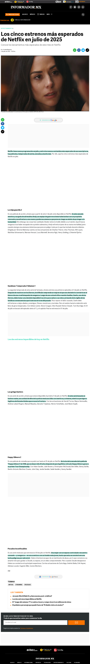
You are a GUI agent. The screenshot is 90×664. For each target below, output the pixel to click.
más (49, 14)
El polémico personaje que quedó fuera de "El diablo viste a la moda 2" (38, 605)
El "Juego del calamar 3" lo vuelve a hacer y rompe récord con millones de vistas (41, 602)
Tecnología (47, 662)
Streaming (19, 584)
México (32, 14)
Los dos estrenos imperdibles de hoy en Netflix (28, 340)
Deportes (38, 662)
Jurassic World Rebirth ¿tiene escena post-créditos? (32, 596)
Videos (40, 14)
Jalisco (25, 14)
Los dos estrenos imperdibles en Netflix (27, 599)
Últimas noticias (12, 14)
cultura (68, 662)
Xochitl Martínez (7, 49)
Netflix (11, 584)
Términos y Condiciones (26, 628)
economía (77, 662)
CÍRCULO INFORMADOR (22, 20)
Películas (28, 584)
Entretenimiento (6, 28)
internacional (28, 662)
